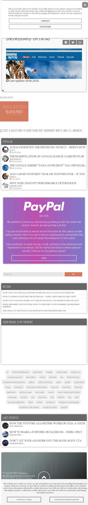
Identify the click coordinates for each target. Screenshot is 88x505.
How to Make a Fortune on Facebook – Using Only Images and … (46, 433)
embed (42, 377)
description (31, 377)
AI (7, 372)
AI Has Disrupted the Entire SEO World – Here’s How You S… (47, 148)
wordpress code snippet (29, 407)
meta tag (78, 387)
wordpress (50, 402)
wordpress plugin (50, 407)
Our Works (45, 27)
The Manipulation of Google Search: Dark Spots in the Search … (47, 157)
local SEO (54, 387)
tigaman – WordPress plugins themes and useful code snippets (19, 475)
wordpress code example (69, 402)
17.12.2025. (43, 176)
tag (69, 397)
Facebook (52, 377)
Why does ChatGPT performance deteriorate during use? (43, 184)
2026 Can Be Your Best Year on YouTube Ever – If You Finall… (47, 175)
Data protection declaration (66, 499)
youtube (64, 407)
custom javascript (15, 377)
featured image (73, 377)
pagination (11, 392)
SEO (32, 397)
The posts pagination (16, 402)
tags (76, 397)
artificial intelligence (20, 372)
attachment (37, 372)
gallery (31, 382)
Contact (45, 21)
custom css (75, 372)
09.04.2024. (43, 158)
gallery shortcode (45, 382)
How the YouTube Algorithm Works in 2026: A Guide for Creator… (47, 424)
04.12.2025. (43, 149)
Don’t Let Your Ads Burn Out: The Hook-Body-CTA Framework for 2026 (41, 300)
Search (73, 274)
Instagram (18, 387)
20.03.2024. (44, 167)
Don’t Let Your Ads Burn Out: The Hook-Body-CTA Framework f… (45, 442)
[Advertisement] (43, 344)
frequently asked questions (14, 382)
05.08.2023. (39, 185)
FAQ (62, 377)
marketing (66, 387)
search (51, 392)
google (67, 382)
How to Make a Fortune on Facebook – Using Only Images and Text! (39, 296)
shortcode (42, 397)
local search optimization (37, 387)
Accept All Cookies (24, 499)
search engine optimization (69, 392)
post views (40, 392)
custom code (61, 372)
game (58, 382)
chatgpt (49, 372)
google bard (79, 382)
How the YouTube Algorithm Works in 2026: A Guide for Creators (38, 292)
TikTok (30, 402)
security (24, 397)
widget (39, 402)
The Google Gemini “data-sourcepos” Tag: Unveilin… (48, 165)
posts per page (26, 392)
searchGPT (12, 397)
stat (52, 397)
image (7, 387)
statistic (61, 397)
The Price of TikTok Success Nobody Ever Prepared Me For (34, 310)
